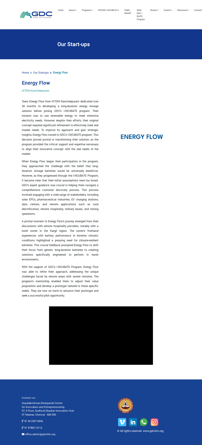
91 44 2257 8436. (32, 418)
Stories (156, 8)
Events (170, 8)
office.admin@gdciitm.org (38, 432)
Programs (88, 8)
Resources (184, 8)
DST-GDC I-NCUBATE (110, 8)
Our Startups (41, 70)
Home (62, 8)
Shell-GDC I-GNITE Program (142, 13)
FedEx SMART (129, 10)
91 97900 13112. (32, 425)
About (74, 8)
